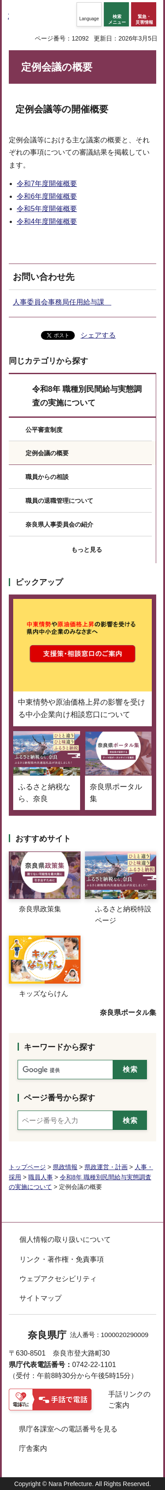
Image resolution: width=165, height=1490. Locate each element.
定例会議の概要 (47, 453)
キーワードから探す (59, 1047)
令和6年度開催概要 (47, 196)
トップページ (27, 1166)
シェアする (98, 335)
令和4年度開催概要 (47, 221)
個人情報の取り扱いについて (65, 1239)
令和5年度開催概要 (47, 208)
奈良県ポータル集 (128, 1012)
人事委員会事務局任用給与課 (62, 302)
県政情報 (65, 1166)
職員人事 (40, 1177)
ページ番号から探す (59, 1097)
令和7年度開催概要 (47, 183)
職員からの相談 (47, 476)
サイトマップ (40, 1298)
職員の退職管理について (59, 500)
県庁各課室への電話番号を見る (68, 1429)
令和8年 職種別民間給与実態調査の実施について (87, 396)
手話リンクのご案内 (129, 1399)
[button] (89, 14)
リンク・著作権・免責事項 (61, 1259)
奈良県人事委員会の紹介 (59, 524)
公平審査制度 (44, 429)
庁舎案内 (33, 1448)
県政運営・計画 (106, 1166)
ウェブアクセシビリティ (58, 1278)
